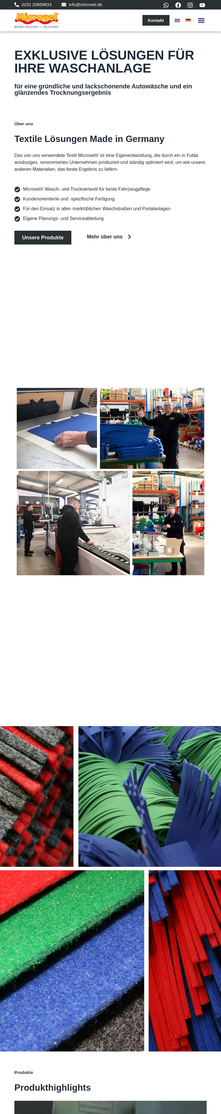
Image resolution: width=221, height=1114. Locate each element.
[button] (201, 20)
